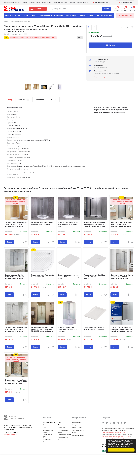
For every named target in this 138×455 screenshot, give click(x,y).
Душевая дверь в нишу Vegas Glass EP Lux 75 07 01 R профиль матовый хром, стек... (16, 225)
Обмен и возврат (77, 427)
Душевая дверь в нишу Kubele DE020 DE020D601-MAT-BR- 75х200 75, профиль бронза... (42, 329)
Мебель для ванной (12, 15)
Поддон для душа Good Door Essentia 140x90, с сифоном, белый (68, 277)
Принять (121, 450)
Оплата (53, 100)
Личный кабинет (125, 2)
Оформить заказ (77, 425)
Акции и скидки (9, 2)
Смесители (61, 427)
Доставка (39, 100)
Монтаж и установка (60, 2)
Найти (106, 9)
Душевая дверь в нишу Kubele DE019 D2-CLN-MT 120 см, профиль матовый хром (121, 277)
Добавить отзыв (17, 34)
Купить (110, 45)
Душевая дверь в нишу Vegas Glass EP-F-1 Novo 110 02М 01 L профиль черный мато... (16, 382)
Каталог (35, 9)
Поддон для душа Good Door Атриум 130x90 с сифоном (94, 328)
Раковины (61, 425)
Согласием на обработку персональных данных (116, 437)
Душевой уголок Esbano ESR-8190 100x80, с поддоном (42, 223)
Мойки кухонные (63, 437)
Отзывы (23, 100)
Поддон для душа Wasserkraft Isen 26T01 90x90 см (42, 276)
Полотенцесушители (104, 15)
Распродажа (62, 440)
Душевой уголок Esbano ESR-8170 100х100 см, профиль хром (68, 224)
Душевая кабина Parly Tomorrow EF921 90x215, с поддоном (67, 329)
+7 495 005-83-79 (102, 2)
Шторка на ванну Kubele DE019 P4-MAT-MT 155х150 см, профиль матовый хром (16, 277)
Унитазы (82, 15)
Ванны (26, 15)
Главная (6, 21)
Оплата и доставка (78, 430)
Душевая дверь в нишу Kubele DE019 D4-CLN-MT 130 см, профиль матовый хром (16, 329)
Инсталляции (71, 15)
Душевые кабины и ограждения (51, 15)
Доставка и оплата (21, 2)
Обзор (9, 100)
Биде (91, 15)
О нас (49, 2)
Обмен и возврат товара (37, 2)
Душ (33, 15)
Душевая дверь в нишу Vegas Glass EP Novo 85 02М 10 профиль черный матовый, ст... (121, 225)
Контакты (72, 2)
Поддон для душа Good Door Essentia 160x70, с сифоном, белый (94, 277)
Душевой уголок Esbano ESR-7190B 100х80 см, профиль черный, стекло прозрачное (94, 224)
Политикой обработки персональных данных (115, 433)
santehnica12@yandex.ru (11, 434)
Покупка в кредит (82, 2)
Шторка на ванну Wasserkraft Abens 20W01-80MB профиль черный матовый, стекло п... (121, 329)
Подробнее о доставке (103, 77)
